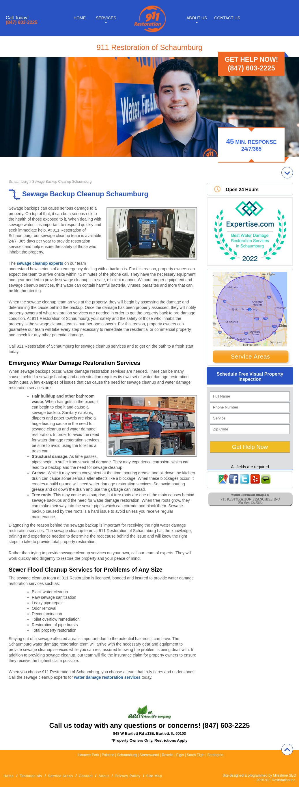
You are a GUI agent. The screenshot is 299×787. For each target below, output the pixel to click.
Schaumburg (18, 182)
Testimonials (31, 776)
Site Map (154, 776)
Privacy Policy (128, 776)
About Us (196, 18)
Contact (86, 776)
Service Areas (250, 356)
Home (80, 18)
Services (106, 18)
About (103, 776)
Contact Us (227, 18)
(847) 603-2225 (21, 22)
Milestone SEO (284, 775)
